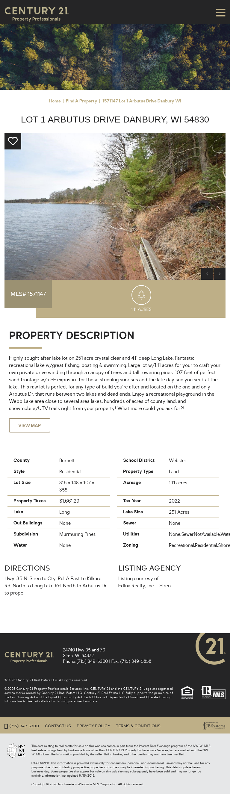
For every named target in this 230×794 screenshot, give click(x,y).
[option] (115, 206)
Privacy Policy (93, 726)
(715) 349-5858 (135, 661)
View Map (30, 426)
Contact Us (58, 726)
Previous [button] (207, 274)
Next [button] (220, 274)
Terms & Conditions (138, 726)
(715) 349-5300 (92, 661)
